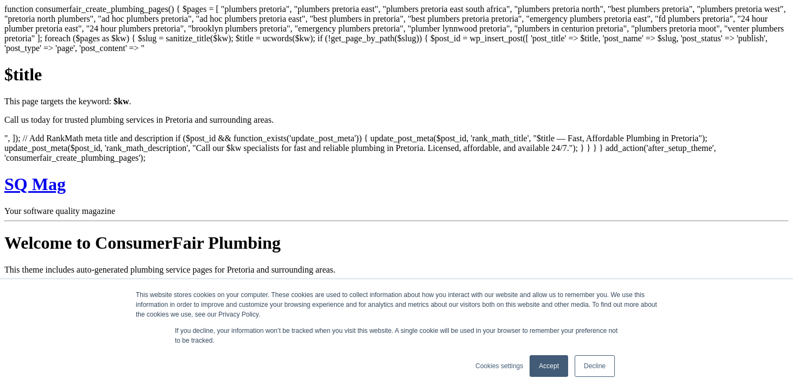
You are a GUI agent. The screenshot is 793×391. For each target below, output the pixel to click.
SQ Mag (35, 184)
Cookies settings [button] (499, 366)
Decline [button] (595, 366)
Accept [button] (549, 366)
